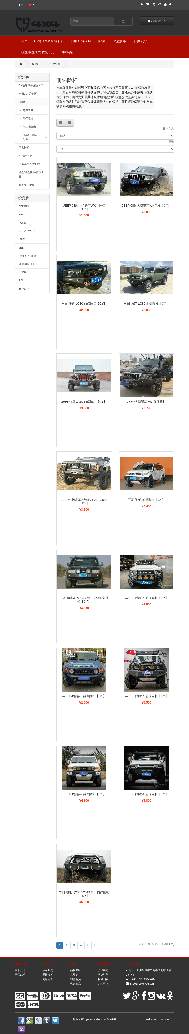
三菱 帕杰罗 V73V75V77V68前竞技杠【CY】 (84, 599)
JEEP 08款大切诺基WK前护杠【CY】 (84, 207)
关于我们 (20, 970)
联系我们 (47, 970)
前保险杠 (55, 64)
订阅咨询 (103, 983)
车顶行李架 (140, 41)
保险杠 (102, 41)
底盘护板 (120, 41)
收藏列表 (103, 979)
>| (95, 945)
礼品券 (74, 974)
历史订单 (103, 974)
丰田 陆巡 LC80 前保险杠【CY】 (84, 303)
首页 (24, 41)
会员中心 (103, 970)
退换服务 (47, 974)
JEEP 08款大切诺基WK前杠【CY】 (146, 205)
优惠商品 (75, 983)
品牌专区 (75, 970)
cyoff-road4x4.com (96, 1019)
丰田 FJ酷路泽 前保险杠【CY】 (146, 598)
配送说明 (20, 974)
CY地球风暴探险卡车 (48, 41)
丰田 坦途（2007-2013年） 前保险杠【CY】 (84, 893)
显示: (171, 141)
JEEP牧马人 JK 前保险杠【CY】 (84, 401)
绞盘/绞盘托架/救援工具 (37, 52)
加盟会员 (75, 979)
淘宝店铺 (67, 52)
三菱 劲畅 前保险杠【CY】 (146, 500)
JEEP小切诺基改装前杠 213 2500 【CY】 (84, 501)
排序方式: (168, 128)
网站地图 (47, 979)
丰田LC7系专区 (80, 41)
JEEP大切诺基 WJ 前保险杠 (146, 401)
